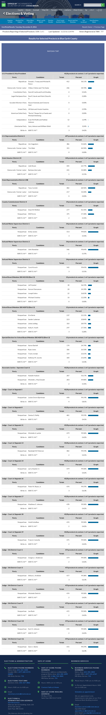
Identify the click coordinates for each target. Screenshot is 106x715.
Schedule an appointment (85, 692)
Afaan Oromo (78, 10)
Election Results (50, 21)
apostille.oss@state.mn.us (85, 711)
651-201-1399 (62, 674)
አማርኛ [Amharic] (92, 10)
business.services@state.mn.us (87, 707)
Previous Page (99, 27)
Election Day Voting (20, 21)
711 (22, 676)
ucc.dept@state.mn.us (92, 713)
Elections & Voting (18, 13)
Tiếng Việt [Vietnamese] (45, 10)
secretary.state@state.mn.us (19, 694)
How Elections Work (94, 21)
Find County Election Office (60, 21)
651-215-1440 (22, 670)
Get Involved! (84, 21)
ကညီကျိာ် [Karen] (99, 10)
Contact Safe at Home (50, 687)
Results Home (87, 27)
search (77, 5)
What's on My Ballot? (41, 21)
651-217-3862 (24, 683)
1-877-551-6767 (90, 674)
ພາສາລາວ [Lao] (68, 10)
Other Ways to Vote (30, 21)
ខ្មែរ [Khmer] (86, 10)
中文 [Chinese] (60, 10)
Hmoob (28, 10)
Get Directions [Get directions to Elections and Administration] (14, 702)
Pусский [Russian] (54, 10)
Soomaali (36, 10)
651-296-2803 (89, 672)
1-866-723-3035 (57, 676)
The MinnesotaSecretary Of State (24, 4)
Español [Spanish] (20, 10)
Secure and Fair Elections (73, 21)
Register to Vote (10, 21)
